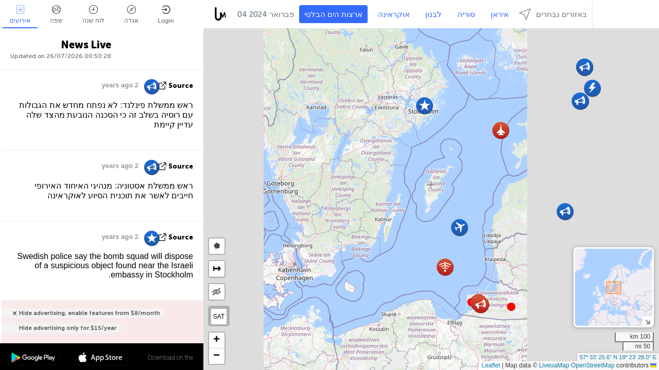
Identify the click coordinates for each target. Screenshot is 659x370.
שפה (56, 14)
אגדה (131, 14)
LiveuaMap (554, 365)
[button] (511, 307)
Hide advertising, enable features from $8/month (89, 313)
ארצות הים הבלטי (333, 14)
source (180, 85)
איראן (500, 14)
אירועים (20, 14)
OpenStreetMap (593, 365)
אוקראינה (394, 14)
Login (166, 14)
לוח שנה (93, 14)
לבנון (433, 14)
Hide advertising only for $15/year (67, 328)
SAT (218, 316)
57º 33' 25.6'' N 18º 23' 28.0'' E (618, 357)
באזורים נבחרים (553, 14)
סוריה (466, 14)
